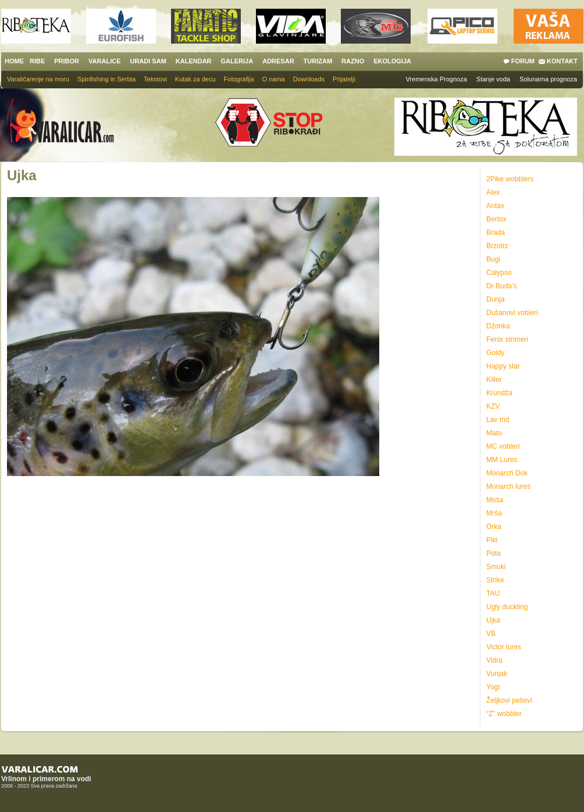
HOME (14, 61)
